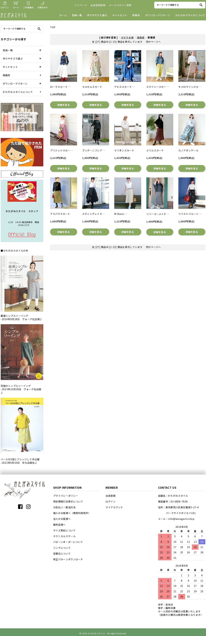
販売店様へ (59, 524)
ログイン (111, 501)
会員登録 (111, 495)
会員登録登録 (97, 5)
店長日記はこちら (22, 235)
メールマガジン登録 (120, 5)
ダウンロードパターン (157, 15)
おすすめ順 (127, 37)
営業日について (62, 553)
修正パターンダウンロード (68, 559)
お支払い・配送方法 (64, 507)
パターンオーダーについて (68, 542)
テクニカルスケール (64, 536)
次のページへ (153, 41)
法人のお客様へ (62, 519)
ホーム (63, 15)
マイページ (81, 5)
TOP (52, 27)
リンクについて (62, 547)
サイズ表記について (64, 530)
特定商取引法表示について (68, 501)
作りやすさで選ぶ (97, 15)
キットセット (119, 15)
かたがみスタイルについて (190, 15)
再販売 (136, 15)
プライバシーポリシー (65, 495)
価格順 (140, 37)
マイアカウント (114, 507)
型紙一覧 (77, 15)
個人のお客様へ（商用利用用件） (72, 513)
